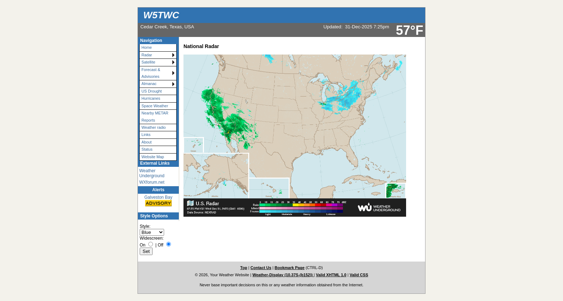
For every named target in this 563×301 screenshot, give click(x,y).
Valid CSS (359, 275)
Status (147, 149)
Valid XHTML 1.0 (331, 275)
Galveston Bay (158, 201)
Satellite (148, 62)
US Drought (151, 91)
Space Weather (154, 106)
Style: (145, 226)
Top (243, 267)
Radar (146, 55)
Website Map (152, 157)
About (146, 142)
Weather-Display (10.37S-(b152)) (283, 275)
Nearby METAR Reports (154, 116)
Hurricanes (150, 98)
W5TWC (161, 15)
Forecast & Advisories (150, 73)
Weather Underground (151, 173)
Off (160, 245)
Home (146, 47)
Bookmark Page (289, 267)
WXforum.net (151, 182)
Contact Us (260, 267)
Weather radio (153, 127)
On (142, 245)
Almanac (149, 83)
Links (145, 134)
